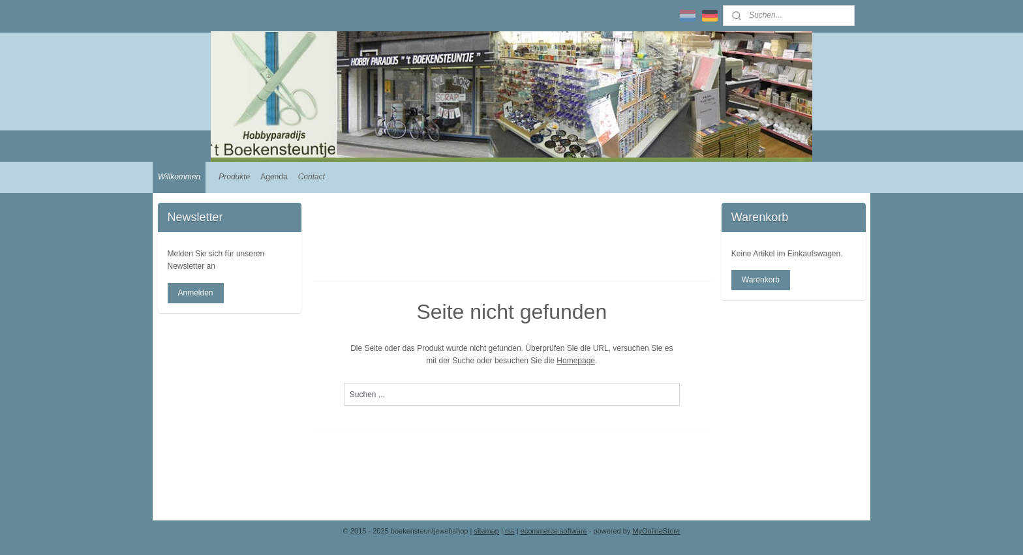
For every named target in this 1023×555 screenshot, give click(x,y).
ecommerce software (554, 531)
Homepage (576, 360)
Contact (311, 176)
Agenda (273, 176)
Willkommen (179, 176)
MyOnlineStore (656, 531)
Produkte (234, 176)
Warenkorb (761, 279)
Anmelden (195, 292)
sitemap (486, 531)
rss (510, 531)
